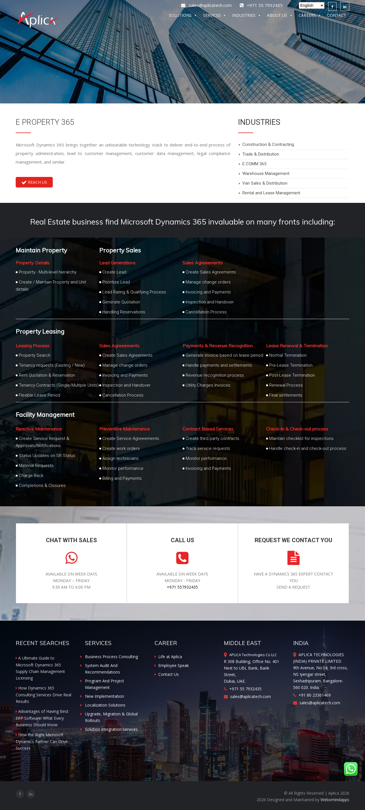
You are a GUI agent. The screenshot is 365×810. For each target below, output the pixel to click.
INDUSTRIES (246, 16)
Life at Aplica (168, 656)
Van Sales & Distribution (264, 183)
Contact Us (167, 674)
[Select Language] (312, 5)
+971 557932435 (182, 587)
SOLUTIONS (183, 16)
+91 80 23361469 (312, 695)
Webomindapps (335, 799)
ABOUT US (280, 16)
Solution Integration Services (111, 729)
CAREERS (310, 16)
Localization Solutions (105, 705)
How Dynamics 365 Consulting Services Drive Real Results (43, 694)
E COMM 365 (254, 163)
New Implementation (104, 696)
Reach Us (34, 182)
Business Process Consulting (111, 656)
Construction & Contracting (268, 144)
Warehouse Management (265, 173)
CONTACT (336, 16)
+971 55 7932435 (242, 688)
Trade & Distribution (260, 154)
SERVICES (214, 16)
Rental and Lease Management (271, 192)
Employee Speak (172, 665)
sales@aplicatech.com (207, 5)
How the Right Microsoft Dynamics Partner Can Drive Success (42, 741)
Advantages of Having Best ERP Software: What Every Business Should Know (42, 718)
